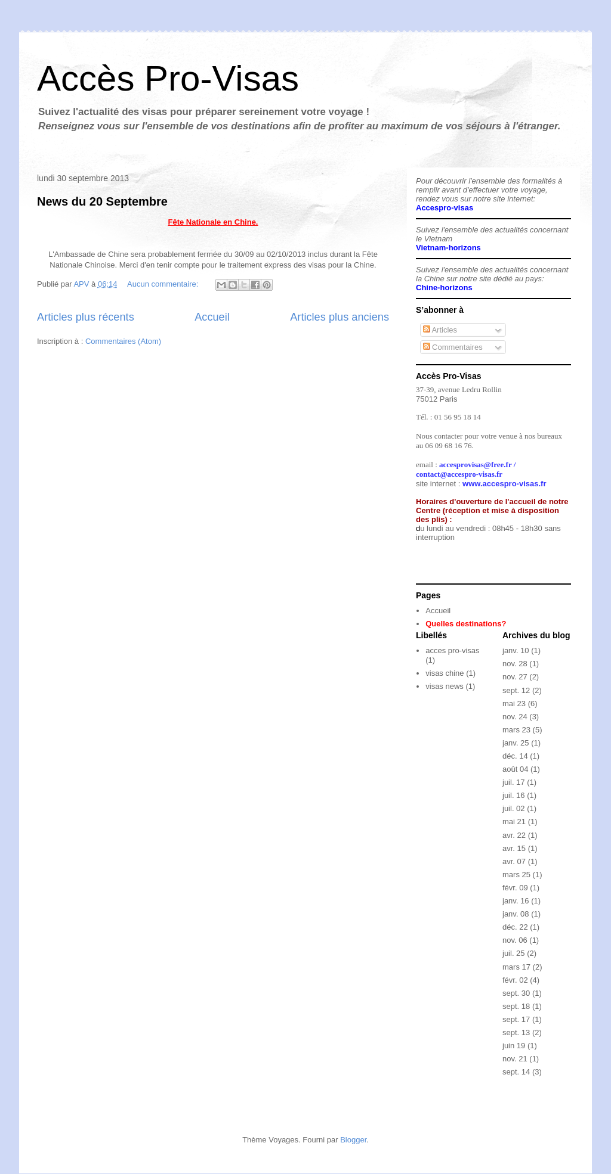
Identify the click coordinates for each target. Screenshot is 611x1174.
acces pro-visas (452, 650)
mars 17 (516, 966)
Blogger (353, 1139)
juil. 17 (513, 782)
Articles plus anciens (339, 317)
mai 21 (514, 821)
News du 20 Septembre (102, 201)
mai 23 (514, 703)
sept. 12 (516, 690)
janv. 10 (515, 650)
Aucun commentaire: (163, 283)
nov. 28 (514, 663)
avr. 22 (514, 835)
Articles (440, 329)
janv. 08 (515, 913)
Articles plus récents (85, 317)
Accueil (212, 317)
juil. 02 (513, 808)
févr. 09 (515, 887)
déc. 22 (515, 927)
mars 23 (516, 729)
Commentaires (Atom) (123, 341)
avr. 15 (514, 848)
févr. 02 (515, 980)
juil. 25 (513, 953)
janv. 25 (515, 742)
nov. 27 (514, 676)
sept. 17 (516, 1019)
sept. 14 (516, 1071)
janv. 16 (515, 900)
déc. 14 (515, 755)
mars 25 (516, 874)
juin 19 (513, 1045)
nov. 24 (514, 716)
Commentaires (453, 347)
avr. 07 (514, 861)
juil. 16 (513, 795)
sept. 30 (516, 993)
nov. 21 (514, 1058)
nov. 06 (514, 940)
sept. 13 (516, 1032)
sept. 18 (516, 1006)
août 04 (515, 769)
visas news (444, 686)
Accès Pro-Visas (168, 78)
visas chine (444, 673)
